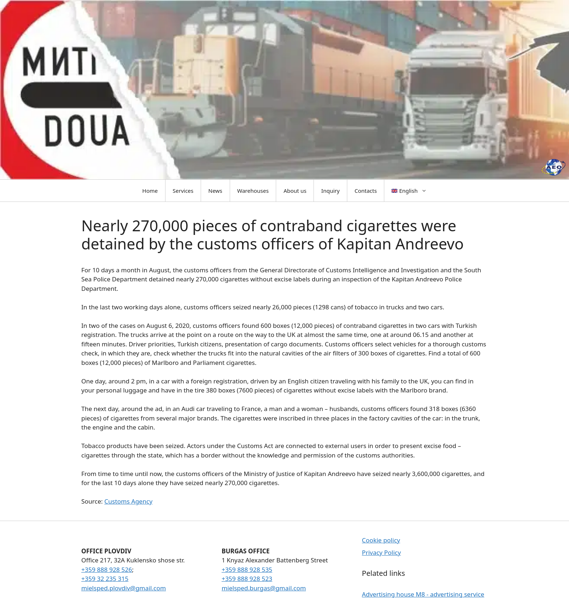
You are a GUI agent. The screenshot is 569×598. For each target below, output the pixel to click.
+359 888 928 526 (106, 569)
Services (183, 190)
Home (150, 190)
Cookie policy (381, 540)
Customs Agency (129, 501)
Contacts (366, 190)
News (215, 190)
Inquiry (330, 190)
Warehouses (253, 190)
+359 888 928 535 (247, 569)
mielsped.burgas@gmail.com (264, 588)
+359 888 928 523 (247, 578)
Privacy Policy (381, 552)
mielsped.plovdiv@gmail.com (123, 588)
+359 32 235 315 (104, 578)
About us (294, 190)
